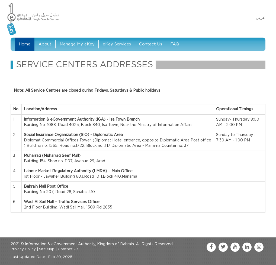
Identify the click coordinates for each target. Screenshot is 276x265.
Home (24, 44)
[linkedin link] (247, 247)
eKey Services (117, 44)
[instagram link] (259, 247)
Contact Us (150, 44)
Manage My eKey (77, 44)
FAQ (174, 44)
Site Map (46, 249)
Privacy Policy (23, 249)
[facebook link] (211, 247)
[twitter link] (223, 247)
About (45, 44)
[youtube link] (235, 247)
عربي (260, 17)
